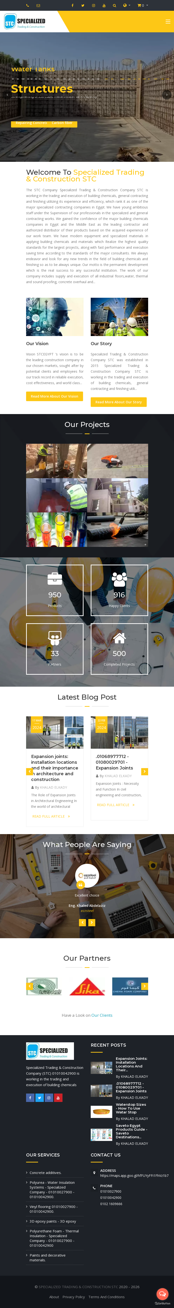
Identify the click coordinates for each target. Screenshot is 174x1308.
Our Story (101, 343)
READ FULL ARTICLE (51, 816)
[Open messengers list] (162, 1294)
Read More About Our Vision (54, 396)
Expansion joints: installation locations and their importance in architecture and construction (54, 768)
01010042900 (110, 1197)
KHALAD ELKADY (53, 787)
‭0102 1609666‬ (111, 1203)
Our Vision (37, 343)
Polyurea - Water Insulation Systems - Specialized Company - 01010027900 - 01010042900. (52, 1189)
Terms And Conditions (106, 1296)
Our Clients (101, 1015)
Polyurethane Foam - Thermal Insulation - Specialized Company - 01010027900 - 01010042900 (54, 1238)
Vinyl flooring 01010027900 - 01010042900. (54, 1209)
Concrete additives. (46, 1172)
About (54, 1296)
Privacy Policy (73, 1296)
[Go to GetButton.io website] (162, 1303)
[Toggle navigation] (168, 22)
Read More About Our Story (118, 402)
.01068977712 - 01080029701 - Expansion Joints (114, 762)
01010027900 (110, 1191)
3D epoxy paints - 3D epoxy (53, 1221)
